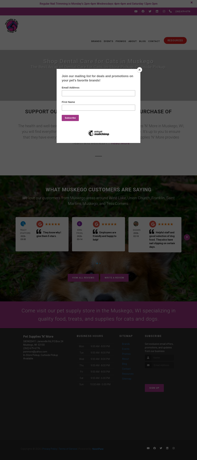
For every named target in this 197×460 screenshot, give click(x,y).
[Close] (139, 69)
